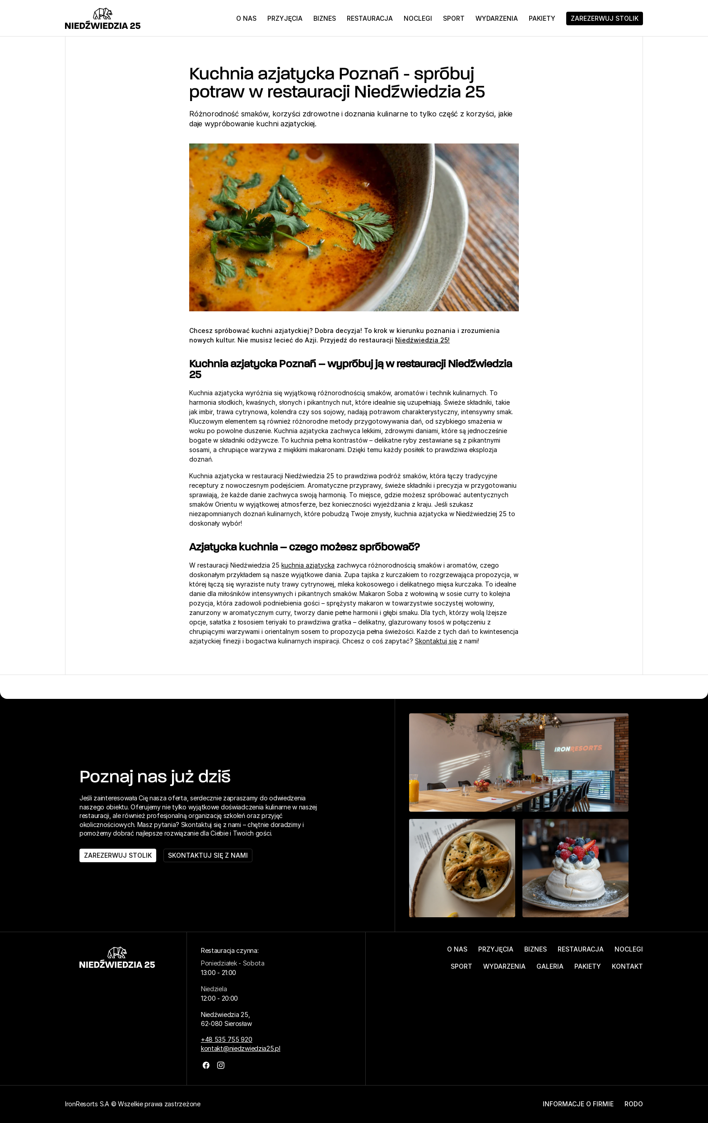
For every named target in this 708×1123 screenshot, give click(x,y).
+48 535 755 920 (226, 1039)
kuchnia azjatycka (308, 565)
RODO (633, 1104)
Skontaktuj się (436, 641)
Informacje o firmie (578, 1104)
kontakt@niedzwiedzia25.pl (240, 1048)
